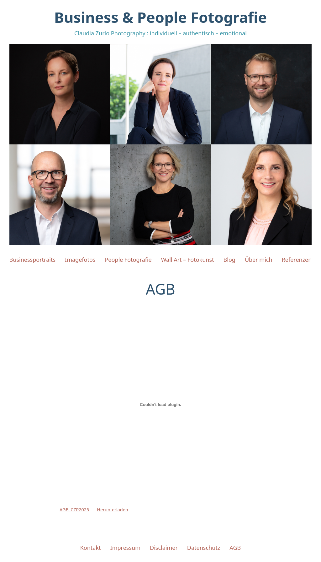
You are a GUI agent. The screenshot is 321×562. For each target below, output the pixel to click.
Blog (229, 259)
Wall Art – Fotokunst (187, 259)
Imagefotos (80, 259)
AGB (235, 547)
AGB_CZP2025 (74, 510)
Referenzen (297, 259)
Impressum (125, 547)
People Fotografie (128, 259)
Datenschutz (203, 547)
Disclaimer (164, 547)
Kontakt (90, 547)
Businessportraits (32, 259)
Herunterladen (112, 510)
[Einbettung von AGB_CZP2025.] (160, 405)
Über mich (258, 259)
